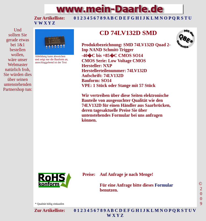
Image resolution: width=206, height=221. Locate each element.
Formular (164, 185)
